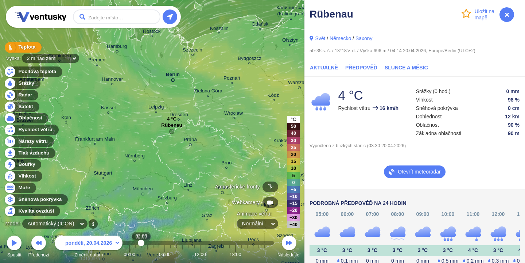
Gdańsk (260, 25)
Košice (303, 176)
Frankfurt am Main (95, 140)
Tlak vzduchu (30, 153)
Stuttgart (103, 174)
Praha (190, 141)
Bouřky (22, 164)
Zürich (92, 209)
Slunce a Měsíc (406, 67)
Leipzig (156, 108)
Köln (66, 118)
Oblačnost (26, 118)
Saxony (364, 38)
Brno (226, 164)
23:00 (265, 254)
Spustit (14, 247)
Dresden (179, 115)
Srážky (22, 83)
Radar (21, 95)
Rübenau (171, 127)
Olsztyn (290, 41)
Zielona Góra (208, 92)
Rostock (152, 32)
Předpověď (361, 67)
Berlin (173, 76)
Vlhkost (23, 176)
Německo (340, 38)
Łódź (273, 96)
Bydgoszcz (249, 59)
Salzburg (167, 199)
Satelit (21, 107)
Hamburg (117, 47)
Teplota (22, 47)
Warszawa (299, 84)
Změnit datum (88, 247)
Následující (288, 247)
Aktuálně (324, 67)
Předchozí (39, 247)
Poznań (231, 79)
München (143, 190)
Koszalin (219, 29)
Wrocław (233, 114)
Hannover (112, 80)
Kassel (108, 109)
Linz (187, 186)
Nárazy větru (29, 141)
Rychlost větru (31, 130)
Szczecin (192, 51)
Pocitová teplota (33, 71)
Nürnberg (134, 157)
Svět (320, 38)
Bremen (96, 61)
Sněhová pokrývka (36, 199)
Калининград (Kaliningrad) (291, 12)
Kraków (281, 141)
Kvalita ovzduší (32, 211)
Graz (207, 216)
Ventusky (39, 17)
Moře (20, 188)
